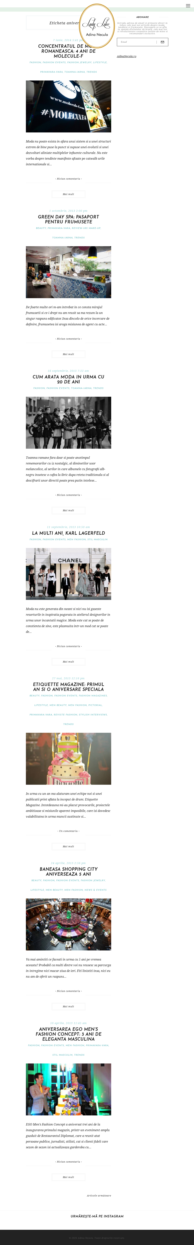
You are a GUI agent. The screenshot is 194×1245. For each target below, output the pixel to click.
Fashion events (54, 62)
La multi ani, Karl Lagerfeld (68, 533)
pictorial (95, 705)
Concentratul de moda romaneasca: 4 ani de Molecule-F (68, 52)
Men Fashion (76, 539)
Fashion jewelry (79, 62)
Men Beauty (58, 705)
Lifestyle (100, 62)
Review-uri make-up (86, 228)
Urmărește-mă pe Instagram (97, 1216)
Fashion (35, 62)
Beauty (41, 228)
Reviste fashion (65, 715)
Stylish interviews (93, 715)
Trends (91, 72)
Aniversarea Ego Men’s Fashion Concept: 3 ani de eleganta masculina (68, 1035)
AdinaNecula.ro (126, 56)
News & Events (96, 890)
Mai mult (68, 194)
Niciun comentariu (68, 179)
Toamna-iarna (74, 72)
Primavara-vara (51, 72)
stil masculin (97, 539)
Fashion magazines (93, 696)
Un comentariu (68, 831)
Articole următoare (99, 1195)
